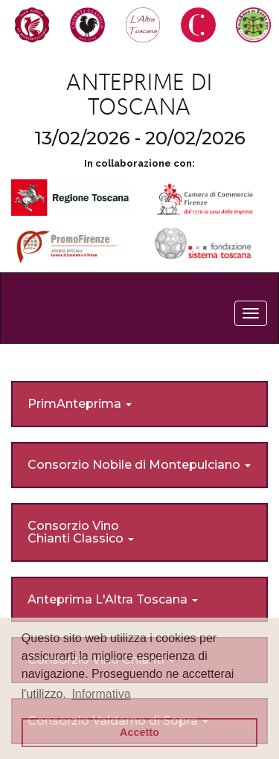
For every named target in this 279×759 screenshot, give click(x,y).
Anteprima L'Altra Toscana (113, 599)
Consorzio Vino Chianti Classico (81, 532)
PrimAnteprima (80, 404)
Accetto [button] (139, 732)
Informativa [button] (100, 694)
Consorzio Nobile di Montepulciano (139, 465)
